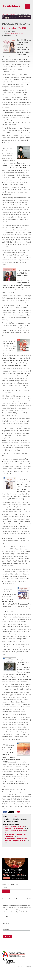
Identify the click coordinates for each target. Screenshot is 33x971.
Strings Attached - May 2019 (14, 28)
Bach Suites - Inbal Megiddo (13, 829)
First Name (6, 923)
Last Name (6, 929)
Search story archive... (9, 884)
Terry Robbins (12, 816)
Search (6, 891)
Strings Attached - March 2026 (14, 826)
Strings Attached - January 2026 (15, 830)
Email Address (7, 917)
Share (5, 812)
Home (9, 12)
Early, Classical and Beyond (9, 14)
